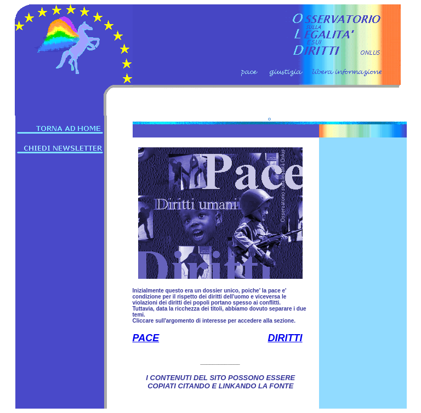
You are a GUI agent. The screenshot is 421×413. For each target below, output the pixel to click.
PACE (146, 337)
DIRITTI (285, 337)
